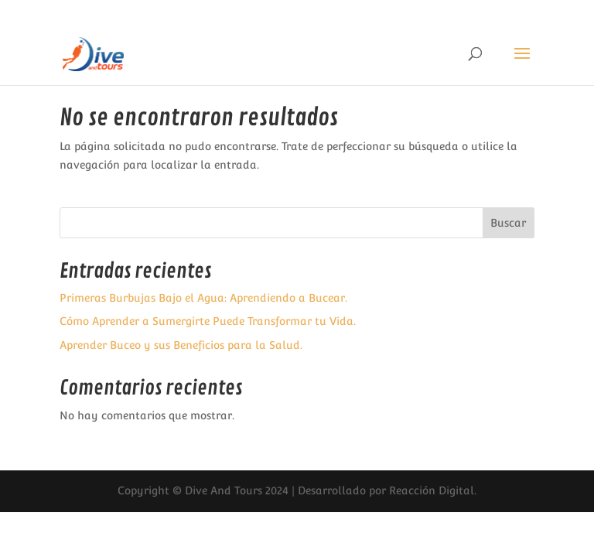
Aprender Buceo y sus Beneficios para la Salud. (181, 345)
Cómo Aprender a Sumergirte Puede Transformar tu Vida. (208, 321)
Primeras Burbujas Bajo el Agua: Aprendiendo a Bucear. (203, 298)
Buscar (508, 223)
